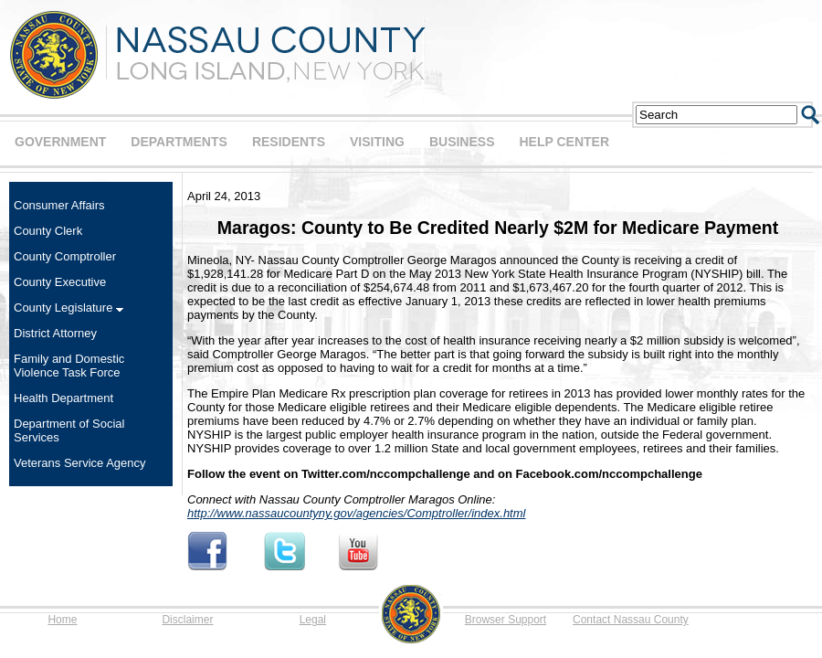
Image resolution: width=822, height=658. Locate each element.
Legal (313, 619)
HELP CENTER (564, 141)
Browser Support (505, 619)
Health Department (63, 398)
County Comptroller (65, 256)
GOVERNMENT (60, 141)
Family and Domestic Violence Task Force (69, 365)
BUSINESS (462, 141)
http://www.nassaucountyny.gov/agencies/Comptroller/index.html (356, 513)
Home (62, 619)
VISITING (377, 141)
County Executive (60, 282)
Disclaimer (187, 619)
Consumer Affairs (59, 205)
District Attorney (55, 333)
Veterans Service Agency (80, 463)
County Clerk (48, 231)
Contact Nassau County (631, 619)
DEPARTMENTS (179, 141)
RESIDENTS (288, 141)
